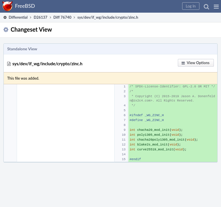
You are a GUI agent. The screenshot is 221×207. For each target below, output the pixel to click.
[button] (216, 6)
